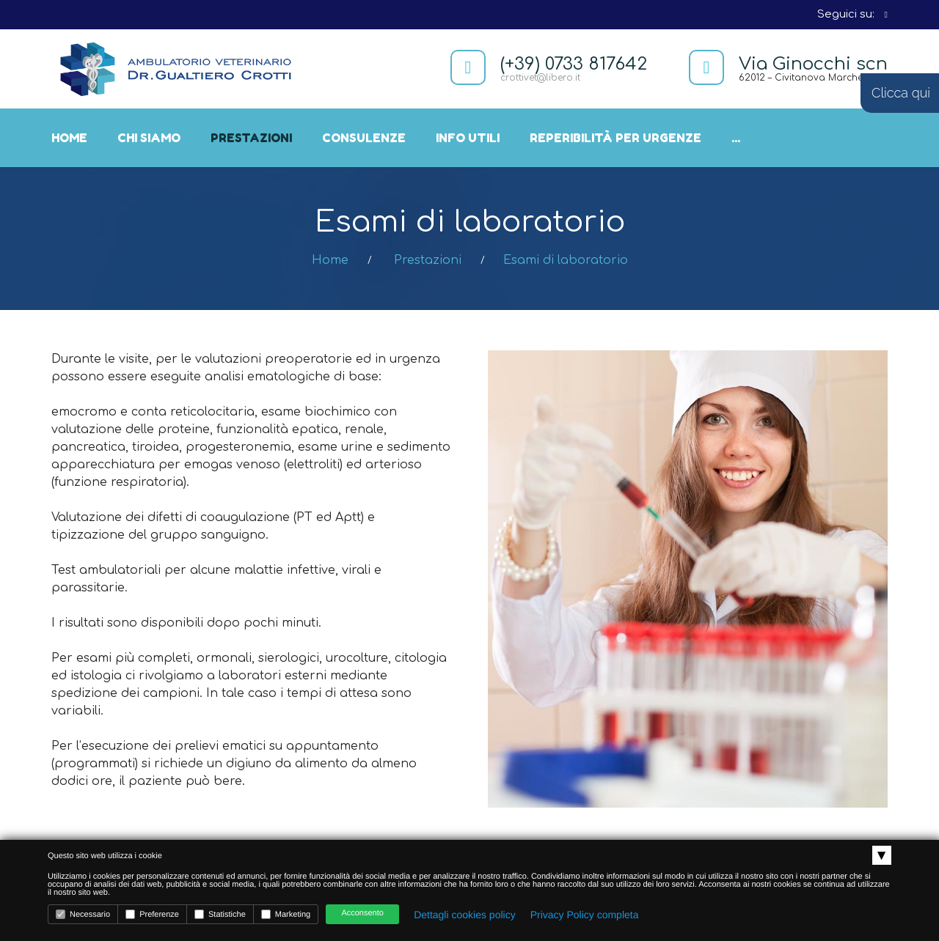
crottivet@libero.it (540, 78)
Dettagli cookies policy (465, 914)
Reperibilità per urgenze (615, 137)
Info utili (468, 137)
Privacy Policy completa (584, 914)
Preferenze (152, 914)
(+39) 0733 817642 (573, 64)
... (735, 137)
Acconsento (362, 913)
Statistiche (220, 914)
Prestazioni (251, 137)
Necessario (83, 914)
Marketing (285, 914)
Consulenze (364, 137)
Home (69, 137)
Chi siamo (148, 137)
